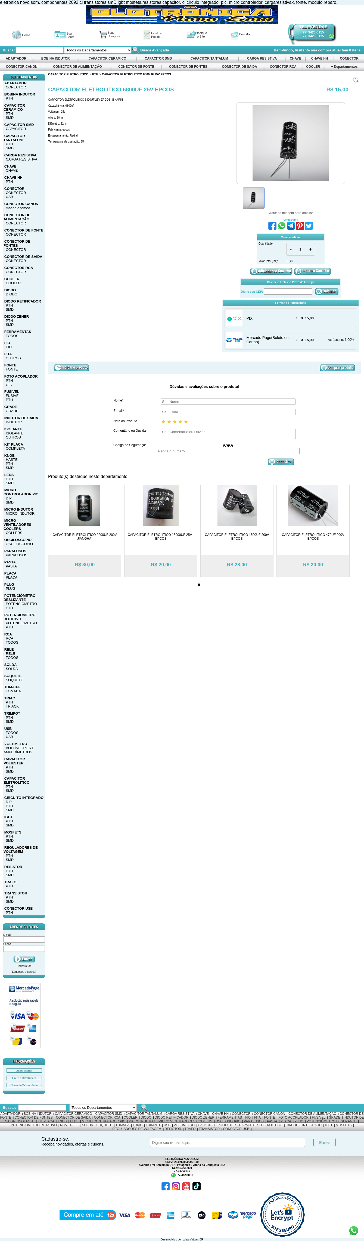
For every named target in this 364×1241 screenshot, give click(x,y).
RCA (8, 634)
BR (201, 1239)
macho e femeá (18, 208)
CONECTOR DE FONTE (136, 67)
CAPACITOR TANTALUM (209, 58)
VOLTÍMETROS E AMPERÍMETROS (19, 750)
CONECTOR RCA (283, 67)
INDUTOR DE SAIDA (21, 418)
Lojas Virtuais (191, 1239)
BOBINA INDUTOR (55, 58)
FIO (7, 343)
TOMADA (12, 687)
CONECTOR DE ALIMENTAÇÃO (77, 67)
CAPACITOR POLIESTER (14, 761)
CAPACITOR (16, 129)
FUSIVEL (11, 392)
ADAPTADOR (16, 58)
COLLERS (14, 533)
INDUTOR (14, 422)
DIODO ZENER (16, 316)
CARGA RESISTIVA (262, 58)
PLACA (10, 573)
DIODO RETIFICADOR (22, 301)
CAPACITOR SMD (158, 58)
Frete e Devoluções (24, 1077)
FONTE (10, 365)
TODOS (12, 336)
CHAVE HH (319, 58)
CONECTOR (349, 58)
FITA (8, 354)
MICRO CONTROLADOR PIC (21, 492)
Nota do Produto (125, 421)
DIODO (10, 290)
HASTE (11, 460)
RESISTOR (13, 867)
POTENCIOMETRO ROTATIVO (20, 617)
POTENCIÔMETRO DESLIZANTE (20, 598)
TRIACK (12, 706)
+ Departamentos (344, 67)
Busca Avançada (154, 50)
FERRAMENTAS (17, 332)
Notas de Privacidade (24, 1085)
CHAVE (295, 58)
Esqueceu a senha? (24, 971)
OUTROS (13, 358)
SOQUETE (13, 676)
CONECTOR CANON (21, 67)
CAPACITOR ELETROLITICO (16, 780)
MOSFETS (12, 832)
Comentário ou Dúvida (129, 431)
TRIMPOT (12, 713)
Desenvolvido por (171, 1239)
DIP (9, 498)
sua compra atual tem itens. (336, 50)
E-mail (118, 411)
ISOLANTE (13, 429)
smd (9, 384)
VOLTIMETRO (15, 744)
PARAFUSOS (15, 551)
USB (9, 197)
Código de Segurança (129, 445)
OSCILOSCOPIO (18, 540)
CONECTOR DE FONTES (188, 67)
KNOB (9, 455)
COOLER (313, 67)
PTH (9, 98)
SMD (10, 118)
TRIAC (9, 698)
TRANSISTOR (15, 893)
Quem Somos (23, 1070)
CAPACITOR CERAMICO (107, 58)
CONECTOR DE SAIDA (239, 67)
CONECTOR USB (18, 908)
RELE (9, 649)
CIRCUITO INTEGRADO (23, 798)
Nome (118, 400)
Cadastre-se (24, 966)
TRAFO (10, 882)
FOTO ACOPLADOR (21, 376)
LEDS (9, 475)
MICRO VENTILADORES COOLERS (17, 524)
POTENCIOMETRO (21, 604)
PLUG (9, 584)
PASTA (10, 562)
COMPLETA (15, 448)
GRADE (10, 407)
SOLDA (10, 665)
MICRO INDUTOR (18, 509)
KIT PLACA (13, 444)
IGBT (8, 817)
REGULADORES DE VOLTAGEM (21, 849)
